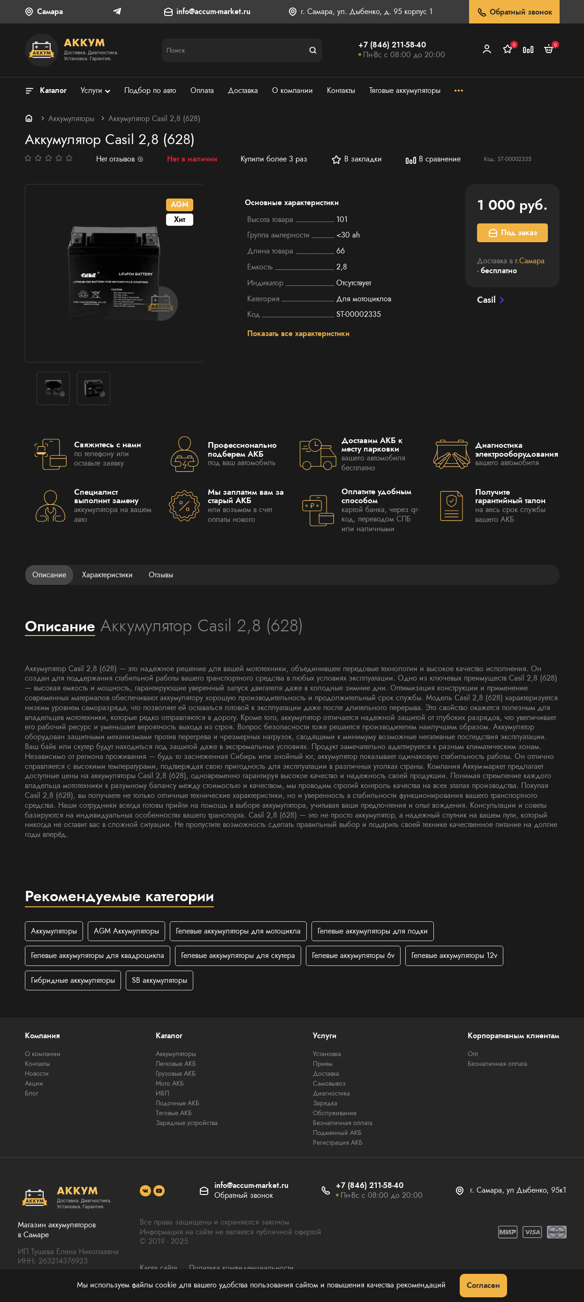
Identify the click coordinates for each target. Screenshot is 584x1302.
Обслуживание (334, 1113)
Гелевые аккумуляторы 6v (353, 955)
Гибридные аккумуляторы (73, 980)
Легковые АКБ (176, 1063)
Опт (473, 1053)
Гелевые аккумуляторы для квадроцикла (97, 955)
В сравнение (433, 159)
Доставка (326, 1073)
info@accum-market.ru (213, 12)
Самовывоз (329, 1083)
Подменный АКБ (337, 1132)
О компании (43, 1053)
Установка (327, 1053)
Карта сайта (158, 1268)
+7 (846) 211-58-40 (392, 44)
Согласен (483, 1285)
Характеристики (107, 574)
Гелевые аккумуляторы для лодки (373, 931)
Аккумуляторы (71, 118)
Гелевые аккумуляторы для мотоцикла (238, 931)
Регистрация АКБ (338, 1142)
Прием (323, 1063)
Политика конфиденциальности (241, 1268)
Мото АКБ (170, 1083)
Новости (37, 1073)
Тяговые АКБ (174, 1113)
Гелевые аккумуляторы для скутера (238, 955)
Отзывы (161, 574)
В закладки (356, 159)
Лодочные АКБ (177, 1103)
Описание (49, 574)
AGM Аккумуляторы (126, 931)
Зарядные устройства (187, 1122)
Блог (31, 1093)
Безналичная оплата (342, 1122)
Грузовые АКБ (176, 1073)
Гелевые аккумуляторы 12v (454, 955)
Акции (34, 1083)
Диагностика (331, 1093)
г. (530, 260)
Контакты (37, 1063)
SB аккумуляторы (159, 980)
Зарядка (325, 1103)
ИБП (162, 1093)
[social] (145, 1190)
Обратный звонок (514, 12)
